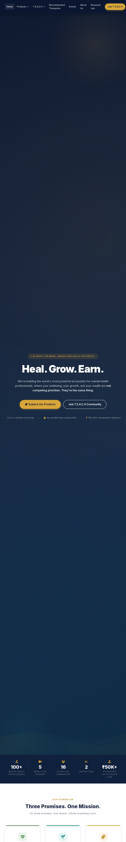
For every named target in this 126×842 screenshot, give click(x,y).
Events (72, 6)
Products (23, 6)
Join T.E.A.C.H (115, 6)
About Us (83, 7)
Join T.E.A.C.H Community (84, 404)
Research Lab (96, 7)
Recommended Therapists (57, 7)
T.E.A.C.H (39, 6)
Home (10, 6)
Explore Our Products (40, 404)
